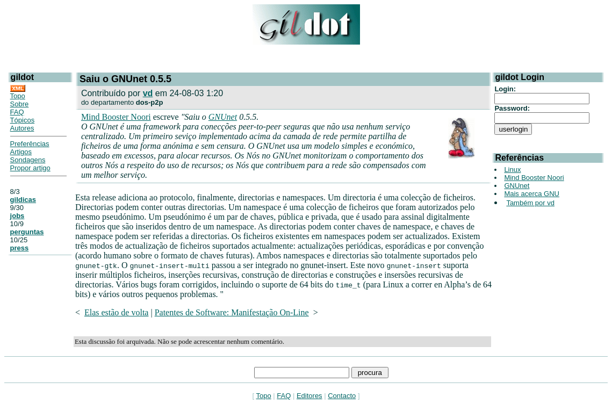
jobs (17, 216)
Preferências (29, 144)
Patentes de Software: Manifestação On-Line (232, 312)
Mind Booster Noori (116, 116)
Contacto (342, 396)
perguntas (27, 232)
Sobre (19, 104)
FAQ (17, 112)
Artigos (21, 152)
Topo (17, 96)
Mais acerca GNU (531, 194)
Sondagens (28, 160)
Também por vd (530, 203)
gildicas (23, 200)
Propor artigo (30, 168)
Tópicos (22, 120)
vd (148, 93)
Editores (309, 396)
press (19, 248)
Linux (512, 169)
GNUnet (222, 116)
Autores (22, 128)
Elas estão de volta (116, 312)
